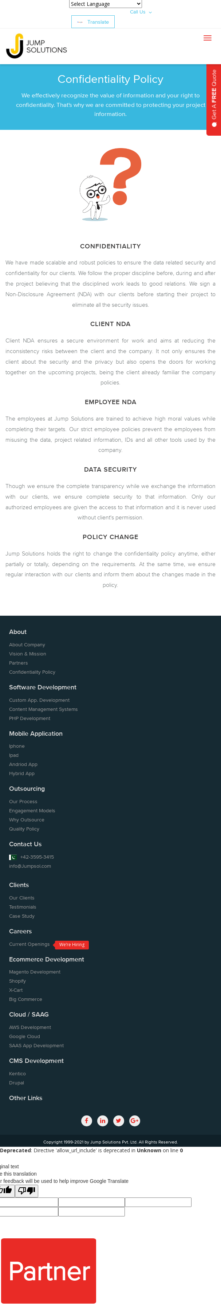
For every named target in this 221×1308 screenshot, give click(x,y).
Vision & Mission (27, 653)
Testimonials (22, 906)
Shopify (17, 980)
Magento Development (34, 971)
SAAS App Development (36, 1045)
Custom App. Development (39, 700)
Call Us (141, 11)
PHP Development (29, 718)
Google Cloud (24, 1036)
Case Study (22, 916)
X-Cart (16, 990)
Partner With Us (48, 1278)
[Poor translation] (26, 1191)
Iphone (17, 746)
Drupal (16, 1082)
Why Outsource (26, 819)
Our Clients (22, 897)
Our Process (23, 801)
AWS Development (30, 1027)
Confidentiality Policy (32, 672)
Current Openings (29, 944)
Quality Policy (24, 828)
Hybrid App (22, 773)
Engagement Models (32, 810)
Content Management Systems (43, 709)
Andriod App (23, 764)
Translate (93, 22)
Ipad (14, 755)
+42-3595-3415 (31, 856)
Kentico (17, 1073)
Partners (18, 662)
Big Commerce (25, 999)
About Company (27, 644)
